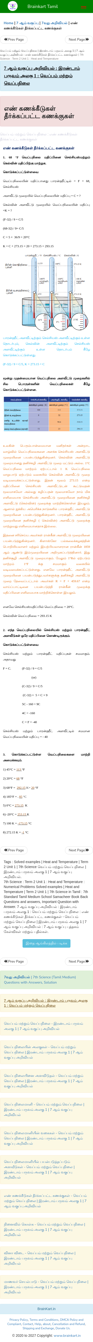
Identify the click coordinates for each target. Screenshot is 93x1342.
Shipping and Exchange (38, 1328)
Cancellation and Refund (68, 1324)
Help (38, 1324)
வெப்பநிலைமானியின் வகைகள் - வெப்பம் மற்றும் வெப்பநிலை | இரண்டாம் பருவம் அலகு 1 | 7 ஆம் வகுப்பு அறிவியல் (43, 1138)
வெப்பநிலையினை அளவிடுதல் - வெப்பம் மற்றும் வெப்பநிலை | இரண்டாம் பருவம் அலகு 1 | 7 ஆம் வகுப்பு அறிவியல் (43, 1081)
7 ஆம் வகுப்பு (27, 23)
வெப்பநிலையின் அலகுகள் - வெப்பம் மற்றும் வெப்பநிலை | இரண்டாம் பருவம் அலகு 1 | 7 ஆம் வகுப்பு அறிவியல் (43, 1052)
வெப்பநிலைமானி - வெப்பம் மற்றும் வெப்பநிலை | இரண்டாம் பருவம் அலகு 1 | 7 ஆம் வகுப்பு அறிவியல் (44, 1109)
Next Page (79, 39)
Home (8, 23)
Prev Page (14, 39)
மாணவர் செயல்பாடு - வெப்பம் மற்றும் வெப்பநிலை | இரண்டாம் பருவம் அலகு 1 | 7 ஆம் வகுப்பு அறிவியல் (46, 1287)
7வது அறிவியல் (54, 23)
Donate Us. (63, 1328)
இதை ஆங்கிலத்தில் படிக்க (46, 943)
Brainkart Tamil (43, 6)
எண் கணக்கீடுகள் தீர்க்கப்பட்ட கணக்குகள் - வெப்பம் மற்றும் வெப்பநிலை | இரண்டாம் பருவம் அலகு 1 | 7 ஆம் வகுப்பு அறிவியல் (45, 1201)
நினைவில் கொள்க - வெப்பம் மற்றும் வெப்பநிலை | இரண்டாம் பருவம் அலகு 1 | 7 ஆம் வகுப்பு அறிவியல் (44, 1229)
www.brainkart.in (67, 1335)
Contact (28, 1324)
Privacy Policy (18, 1320)
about (46, 1324)
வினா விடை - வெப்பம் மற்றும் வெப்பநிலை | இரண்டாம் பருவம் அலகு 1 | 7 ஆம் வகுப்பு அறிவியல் (39, 1258)
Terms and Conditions (44, 1320)
